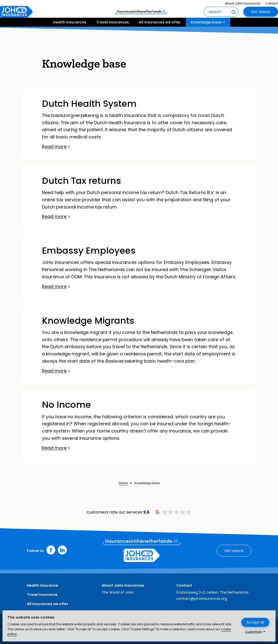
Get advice (260, 18)
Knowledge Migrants (88, 320)
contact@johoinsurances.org (201, 598)
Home (123, 483)
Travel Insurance (42, 594)
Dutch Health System (89, 103)
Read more (54, 146)
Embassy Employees (89, 250)
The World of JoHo (118, 592)
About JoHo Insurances (242, 3)
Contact (271, 3)
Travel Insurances (112, 36)
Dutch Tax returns (81, 180)
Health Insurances (69, 36)
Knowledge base (206, 36)
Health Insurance (42, 585)
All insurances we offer (160, 36)
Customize (253, 632)
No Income (66, 404)
